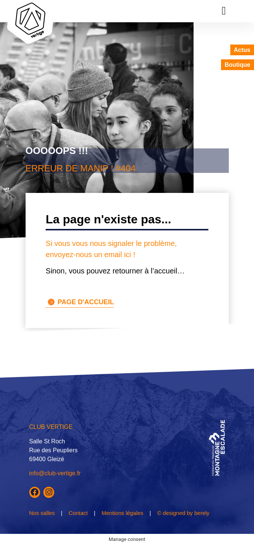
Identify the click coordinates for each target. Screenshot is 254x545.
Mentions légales (123, 513)
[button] (224, 10)
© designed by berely (183, 513)
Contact (78, 513)
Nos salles (42, 513)
